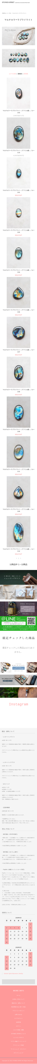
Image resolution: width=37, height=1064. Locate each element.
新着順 (26, 74)
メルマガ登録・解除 (18, 1029)
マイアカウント (18, 1018)
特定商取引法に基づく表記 (18, 1006)
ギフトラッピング (18, 1052)
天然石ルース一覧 (6, 13)
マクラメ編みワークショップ (18, 1041)
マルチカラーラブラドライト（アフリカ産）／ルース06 (18, 311)
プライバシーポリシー (18, 1010)
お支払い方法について (18, 999)
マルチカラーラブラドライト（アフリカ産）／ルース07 (18, 351)
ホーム (18, 995)
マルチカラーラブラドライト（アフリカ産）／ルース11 (18, 470)
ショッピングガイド (18, 1037)
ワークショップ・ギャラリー (18, 1049)
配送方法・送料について (18, 1003)
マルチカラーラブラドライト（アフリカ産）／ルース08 (18, 390)
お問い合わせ (18, 1014)
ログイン (18, 1026)
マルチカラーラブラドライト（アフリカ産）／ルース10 (18, 151)
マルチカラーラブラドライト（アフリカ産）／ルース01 (18, 191)
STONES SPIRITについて (18, 1033)
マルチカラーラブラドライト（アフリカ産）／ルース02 (18, 231)
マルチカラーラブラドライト (19, 13)
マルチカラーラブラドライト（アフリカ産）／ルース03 (18, 111)
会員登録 (18, 1022)
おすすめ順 (12, 74)
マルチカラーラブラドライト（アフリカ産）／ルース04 (18, 271)
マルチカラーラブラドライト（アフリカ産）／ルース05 (18, 510)
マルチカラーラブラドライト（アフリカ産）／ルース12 (18, 550)
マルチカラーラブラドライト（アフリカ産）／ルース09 (18, 430)
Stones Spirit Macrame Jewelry (13, 973)
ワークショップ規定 (18, 1045)
